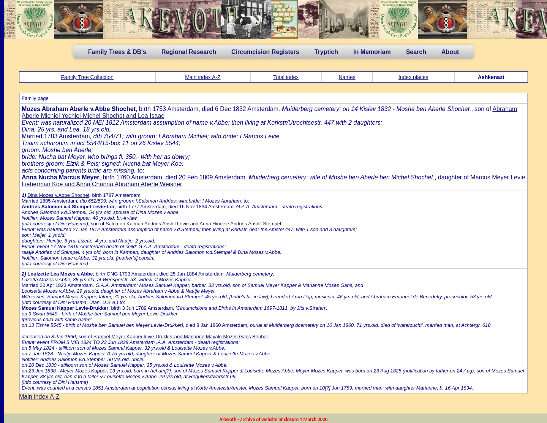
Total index (286, 77)
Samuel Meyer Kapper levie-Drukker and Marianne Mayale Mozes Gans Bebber (180, 336)
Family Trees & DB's (117, 52)
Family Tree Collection (87, 77)
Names (346, 77)
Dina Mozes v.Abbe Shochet (58, 195)
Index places (413, 77)
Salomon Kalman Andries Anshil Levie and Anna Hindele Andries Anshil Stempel (193, 224)
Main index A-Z (202, 77)
